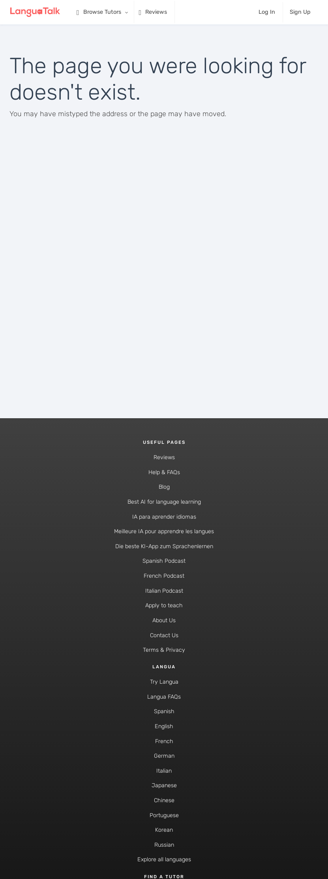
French (164, 741)
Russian (164, 845)
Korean (164, 830)
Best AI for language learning (164, 502)
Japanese (164, 785)
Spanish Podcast (164, 561)
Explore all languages (164, 859)
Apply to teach (164, 605)
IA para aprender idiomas (164, 517)
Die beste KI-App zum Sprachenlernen (164, 546)
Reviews (164, 457)
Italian (164, 771)
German (164, 756)
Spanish (164, 711)
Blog (164, 487)
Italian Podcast (164, 591)
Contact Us (164, 635)
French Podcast (164, 576)
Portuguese (164, 815)
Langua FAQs (164, 697)
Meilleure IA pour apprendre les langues (164, 531)
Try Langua (164, 682)
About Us (164, 620)
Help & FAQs (164, 472)
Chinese (164, 800)
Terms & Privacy (164, 650)
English (164, 726)
